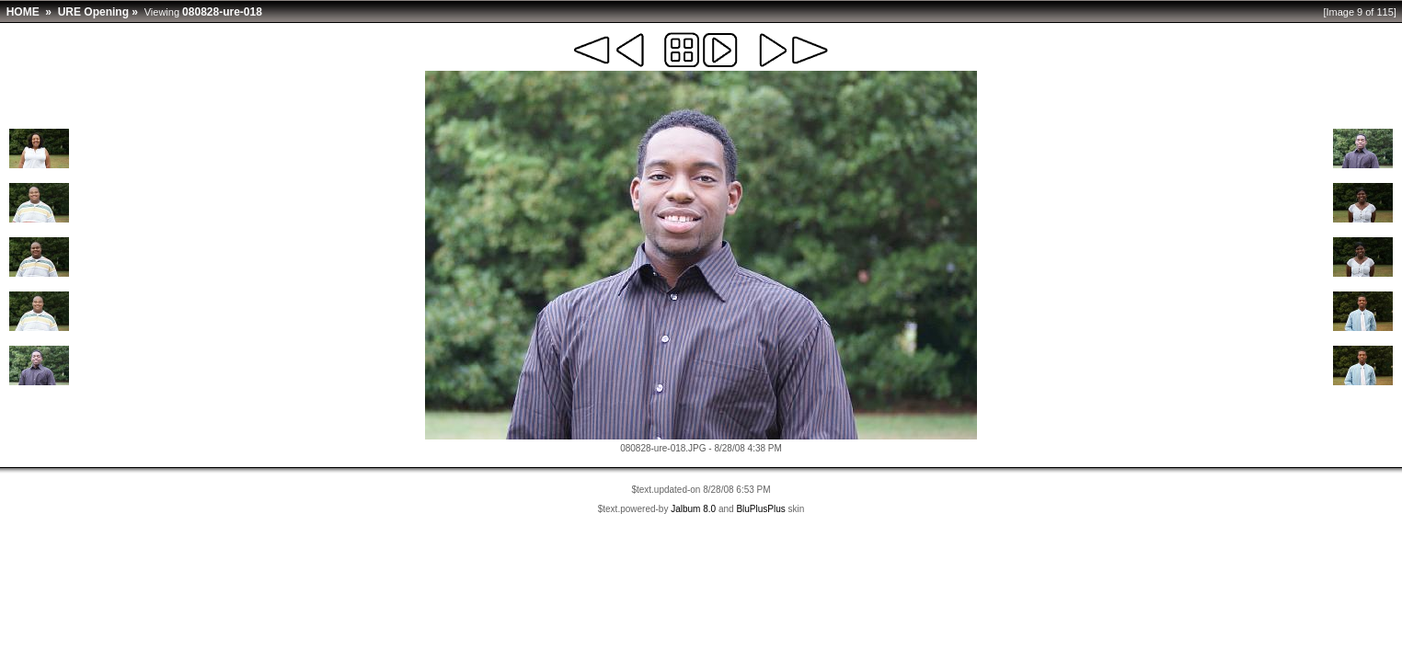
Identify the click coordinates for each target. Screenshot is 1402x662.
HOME (23, 12)
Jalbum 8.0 (693, 509)
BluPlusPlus (760, 509)
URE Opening (93, 12)
